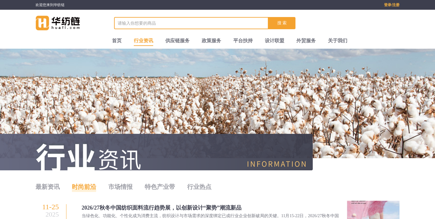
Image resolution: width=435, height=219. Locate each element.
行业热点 (199, 186)
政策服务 (211, 40)
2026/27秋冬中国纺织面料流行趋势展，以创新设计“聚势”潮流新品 (161, 208)
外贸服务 (306, 40)
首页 (117, 40)
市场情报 (120, 186)
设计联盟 (274, 40)
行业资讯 (143, 40)
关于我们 (337, 40)
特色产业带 (160, 186)
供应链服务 (177, 40)
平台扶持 (243, 40)
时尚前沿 (84, 186)
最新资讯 (47, 186)
